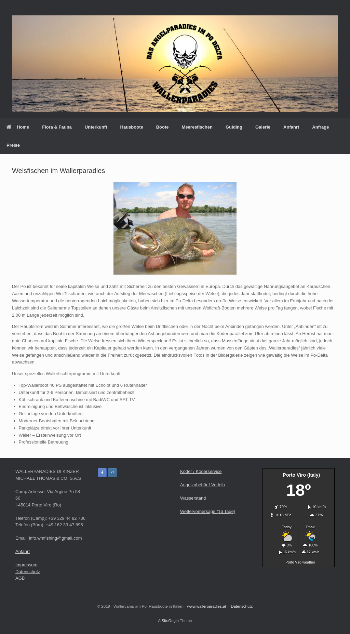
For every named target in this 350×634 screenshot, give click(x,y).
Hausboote (131, 127)
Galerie (262, 127)
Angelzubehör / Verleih (202, 484)
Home (17, 127)
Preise (13, 145)
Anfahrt (291, 127)
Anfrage (320, 127)
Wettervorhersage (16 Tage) (207, 511)
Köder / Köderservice (200, 471)
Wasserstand (193, 498)
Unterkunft (96, 127)
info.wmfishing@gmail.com (55, 538)
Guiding (234, 127)
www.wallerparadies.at (206, 606)
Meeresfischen (197, 127)
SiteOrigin (170, 621)
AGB (20, 578)
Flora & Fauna (57, 127)
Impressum (26, 564)
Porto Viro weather (300, 562)
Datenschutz (27, 571)
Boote (162, 127)
